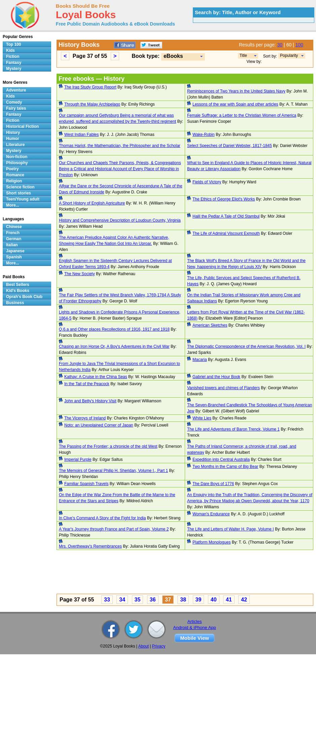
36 (153, 599)
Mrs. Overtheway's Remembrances (90, 546)
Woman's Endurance (211, 514)
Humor (12, 138)
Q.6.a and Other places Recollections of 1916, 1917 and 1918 (114, 329)
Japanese (15, 251)
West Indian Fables (81, 134)
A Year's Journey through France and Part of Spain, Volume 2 (114, 529)
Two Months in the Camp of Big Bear (225, 466)
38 (183, 599)
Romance (15, 175)
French (13, 232)
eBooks (173, 56)
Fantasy (13, 62)
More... (12, 205)
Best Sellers (17, 284)
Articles (194, 621)
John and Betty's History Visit (90, 401)
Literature (15, 144)
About (143, 646)
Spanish (14, 257)
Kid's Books (17, 290)
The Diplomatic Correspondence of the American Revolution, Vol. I (246, 346)
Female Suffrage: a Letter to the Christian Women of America (241, 115)
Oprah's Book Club (24, 296)
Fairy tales (16, 108)
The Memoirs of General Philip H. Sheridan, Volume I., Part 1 (113, 470)
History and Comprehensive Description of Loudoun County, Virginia (120, 220)
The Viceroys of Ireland (85, 418)
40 (214, 599)
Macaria (199, 359)
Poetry (12, 169)
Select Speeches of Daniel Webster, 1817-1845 (229, 145)
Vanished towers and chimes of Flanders (223, 387)
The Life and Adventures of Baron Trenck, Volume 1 (233, 429)
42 (244, 599)
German (13, 238)
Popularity (289, 55)
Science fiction (20, 187)
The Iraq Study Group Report (90, 87)
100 (299, 44)
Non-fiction (16, 156)
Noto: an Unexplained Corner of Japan (98, 425)
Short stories (18, 193)
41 (229, 599)
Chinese (14, 226)
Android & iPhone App (194, 627)
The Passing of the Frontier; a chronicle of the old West (108, 446)
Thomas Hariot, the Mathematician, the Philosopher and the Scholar (119, 145)
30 (280, 44)
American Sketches (209, 325)
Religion (14, 181)
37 (168, 599)
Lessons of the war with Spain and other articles (235, 104)
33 (107, 599)
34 (122, 599)
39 (199, 599)
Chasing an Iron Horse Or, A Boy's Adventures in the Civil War (114, 346)
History (13, 132)
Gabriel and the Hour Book (216, 376)
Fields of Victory (206, 182)
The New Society (79, 273)
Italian (12, 245)
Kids (10, 50)
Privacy (158, 646)
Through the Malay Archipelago (92, 104)
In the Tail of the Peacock (86, 383)
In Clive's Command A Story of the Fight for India (102, 518)
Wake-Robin (203, 134)
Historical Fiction (22, 126)
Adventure (16, 90)
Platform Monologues (211, 542)
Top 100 (13, 44)
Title (243, 55)
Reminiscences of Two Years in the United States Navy (236, 91)
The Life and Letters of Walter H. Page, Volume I (230, 529)
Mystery (13, 68)
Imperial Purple (78, 459)
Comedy (14, 102)
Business (15, 302)
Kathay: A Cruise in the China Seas (95, 376)
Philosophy (17, 162)
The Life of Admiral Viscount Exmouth (226, 233)
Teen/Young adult (22, 199)
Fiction (12, 56)
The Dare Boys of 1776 (213, 483)
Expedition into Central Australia (221, 459)
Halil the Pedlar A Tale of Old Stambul (225, 216)
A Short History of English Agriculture (92, 203)
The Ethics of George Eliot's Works (223, 199)
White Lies (201, 418)
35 (138, 599)
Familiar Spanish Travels (86, 483)
